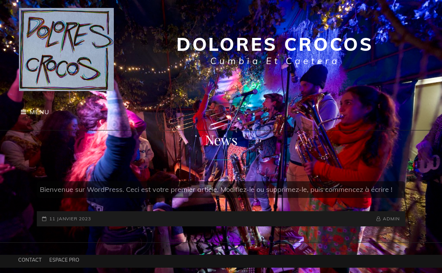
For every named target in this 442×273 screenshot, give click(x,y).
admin (391, 218)
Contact (30, 260)
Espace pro (64, 260)
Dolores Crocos (275, 44)
